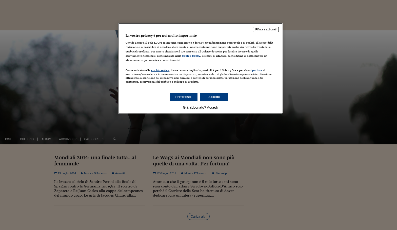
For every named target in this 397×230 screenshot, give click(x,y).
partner (257, 70)
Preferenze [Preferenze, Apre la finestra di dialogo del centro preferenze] (183, 96)
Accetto (214, 96)
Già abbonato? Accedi (200, 107)
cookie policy (191, 55)
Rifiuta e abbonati (265, 29)
